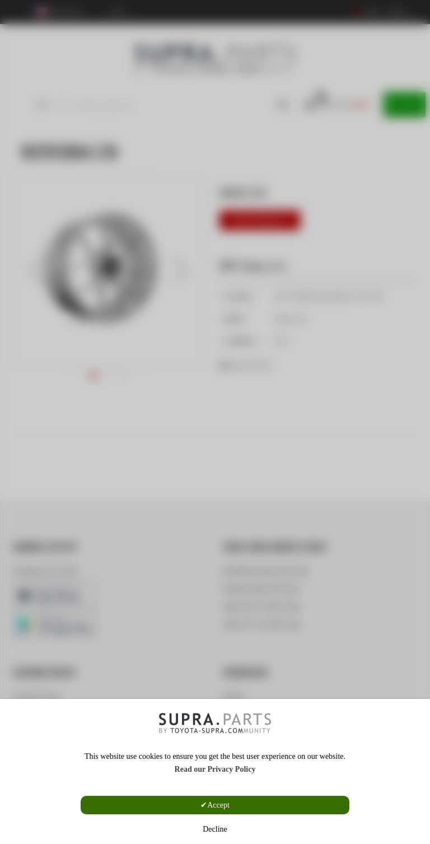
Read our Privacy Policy (215, 769)
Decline (215, 829)
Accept (218, 805)
